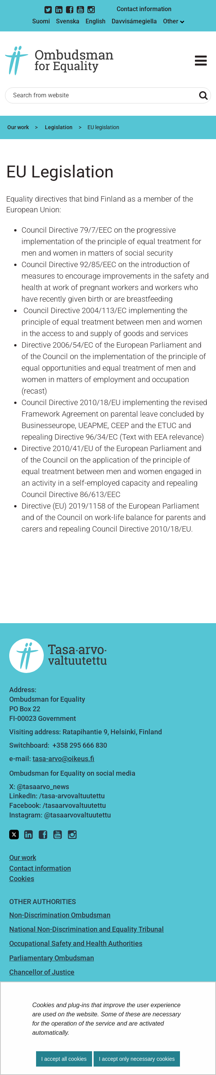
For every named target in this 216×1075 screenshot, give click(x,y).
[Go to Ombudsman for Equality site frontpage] (65, 61)
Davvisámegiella (134, 21)
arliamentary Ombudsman (53, 958)
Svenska (67, 21)
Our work (17, 127)
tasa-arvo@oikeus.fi (63, 759)
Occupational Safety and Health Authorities (75, 943)
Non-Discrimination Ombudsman (59, 915)
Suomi (41, 21)
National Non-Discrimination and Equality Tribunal (86, 929)
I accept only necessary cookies (137, 1059)
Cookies (21, 879)
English (96, 21)
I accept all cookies (64, 1059)
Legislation (58, 127)
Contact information (144, 9)
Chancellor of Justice (41, 972)
